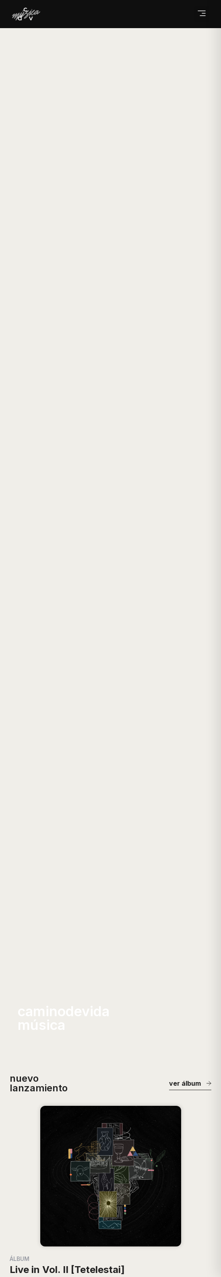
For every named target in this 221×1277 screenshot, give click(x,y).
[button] (201, 14)
